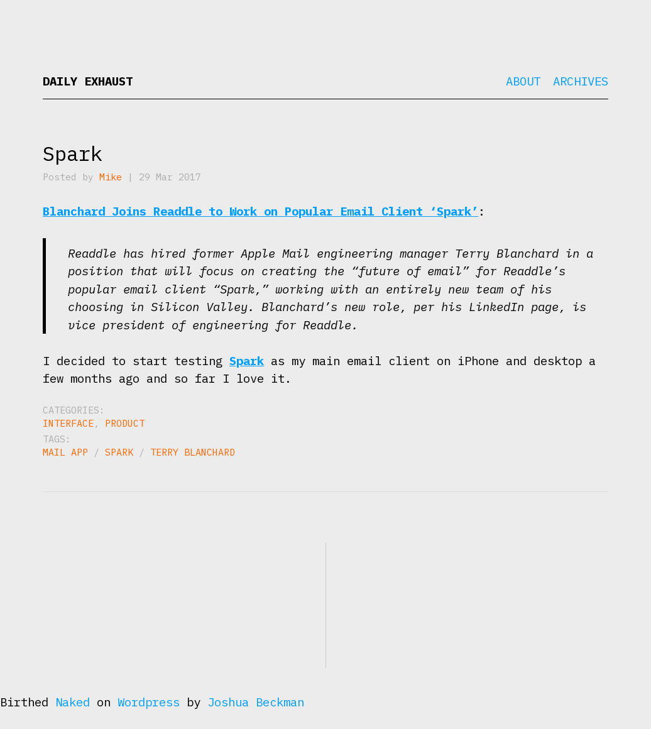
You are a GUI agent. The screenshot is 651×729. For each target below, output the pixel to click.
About (523, 81)
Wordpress (149, 702)
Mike (110, 177)
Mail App (65, 452)
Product (125, 423)
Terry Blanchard (192, 452)
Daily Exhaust (88, 81)
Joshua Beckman (255, 702)
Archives (580, 81)
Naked (72, 702)
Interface (68, 423)
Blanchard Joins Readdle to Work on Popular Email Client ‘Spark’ (260, 211)
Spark (72, 153)
